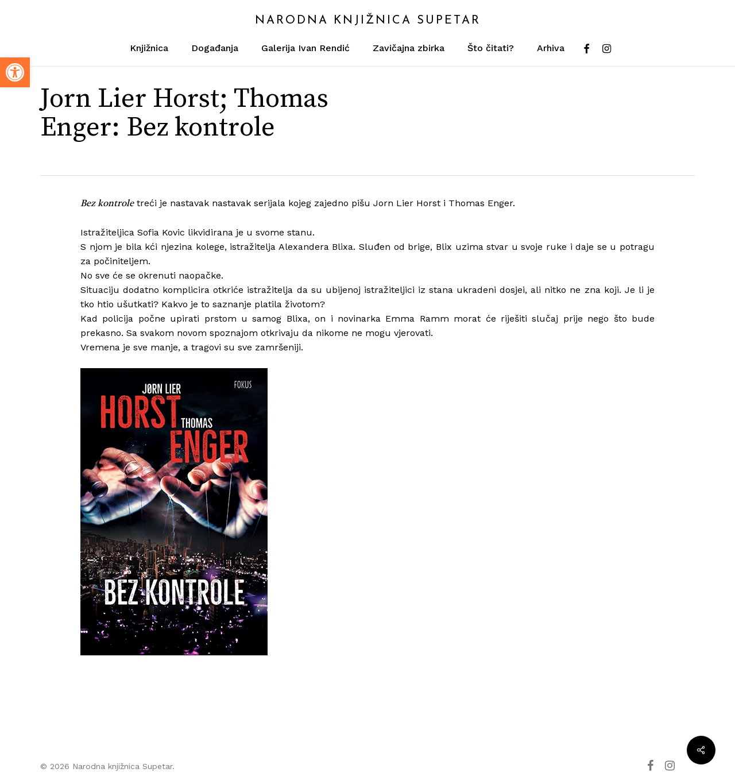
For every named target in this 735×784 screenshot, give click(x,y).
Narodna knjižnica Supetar (368, 20)
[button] (15, 72)
